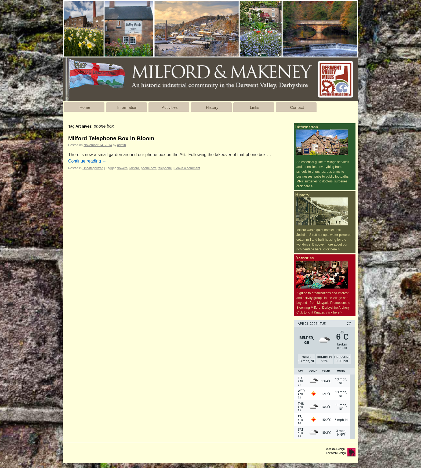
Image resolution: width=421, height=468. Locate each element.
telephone (165, 168)
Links (254, 107)
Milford (134, 168)
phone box (148, 168)
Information (127, 107)
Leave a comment (187, 168)
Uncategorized (92, 168)
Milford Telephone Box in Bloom (111, 138)
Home (84, 107)
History (212, 107)
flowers (122, 168)
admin (121, 145)
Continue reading (87, 161)
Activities (169, 107)
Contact (297, 107)
